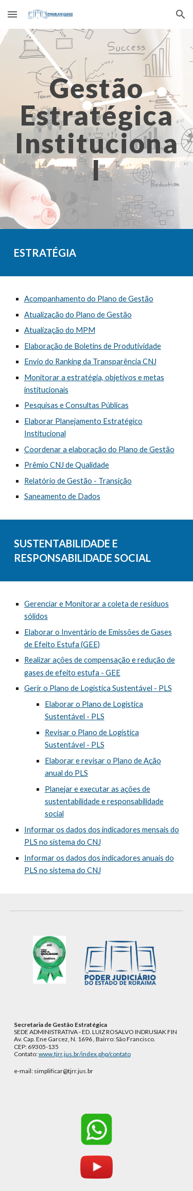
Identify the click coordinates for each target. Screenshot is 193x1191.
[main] (97, 129)
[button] (12, 14)
